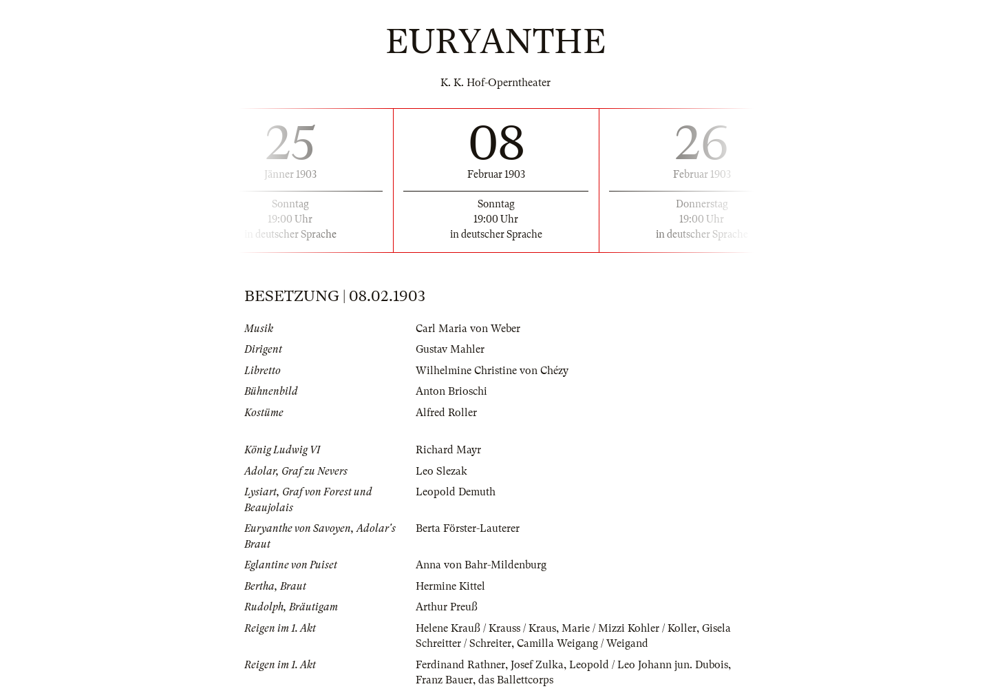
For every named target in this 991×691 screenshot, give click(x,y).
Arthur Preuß (447, 607)
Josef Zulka (537, 665)
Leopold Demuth (456, 492)
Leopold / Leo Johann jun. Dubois (648, 665)
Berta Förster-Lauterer (468, 528)
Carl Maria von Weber (468, 328)
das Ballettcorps (515, 680)
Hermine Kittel (450, 586)
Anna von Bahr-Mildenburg (481, 565)
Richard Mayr (448, 450)
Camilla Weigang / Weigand (582, 643)
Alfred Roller (446, 412)
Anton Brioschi (451, 391)
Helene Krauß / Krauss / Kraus (486, 628)
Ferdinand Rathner (460, 665)
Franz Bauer (444, 680)
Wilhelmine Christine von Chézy (492, 370)
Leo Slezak (441, 471)
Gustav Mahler (450, 349)
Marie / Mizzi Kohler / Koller (629, 628)
